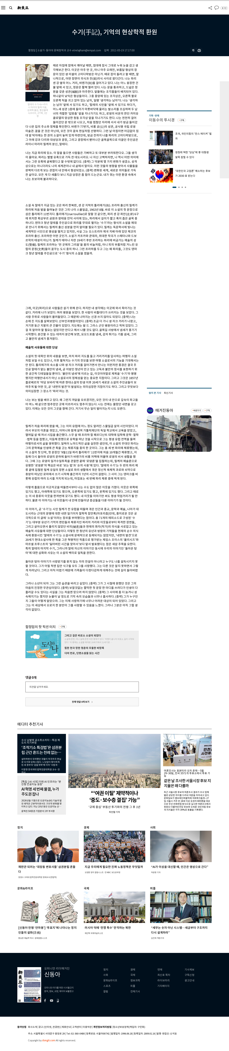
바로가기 (197, 410)
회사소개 (32, 1027)
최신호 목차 (163, 975)
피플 (132, 986)
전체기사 (135, 991)
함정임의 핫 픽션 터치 (40, 627)
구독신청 (189, 975)
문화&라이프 (110, 980)
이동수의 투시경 (162, 120)
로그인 (224, 8)
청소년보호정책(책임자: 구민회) (129, 1027)
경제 (132, 969)
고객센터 (76, 1027)
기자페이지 (163, 986)
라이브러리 (163, 980)
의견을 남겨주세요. (38, 686)
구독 (63, 626)
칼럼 (105, 991)
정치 (105, 969)
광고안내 (189, 980)
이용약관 (87, 1027)
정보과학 (135, 980)
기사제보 (189, 969)
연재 (159, 969)
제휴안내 (66, 1027)
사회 (105, 975)
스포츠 (107, 986)
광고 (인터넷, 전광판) (49, 1027)
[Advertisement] (74, 280)
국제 (132, 975)
